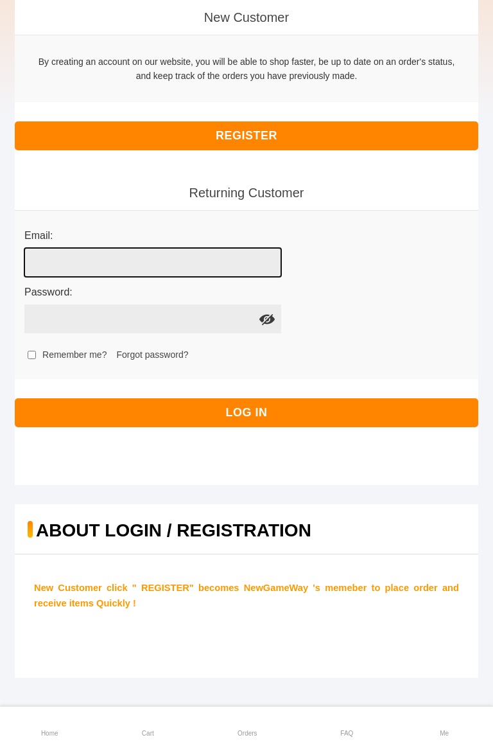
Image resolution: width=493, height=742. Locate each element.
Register (246, 135)
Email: (38, 235)
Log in (247, 412)
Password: (48, 292)
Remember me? (74, 354)
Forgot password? (152, 354)
